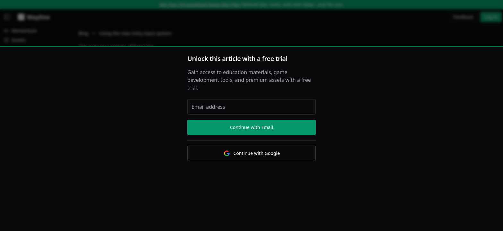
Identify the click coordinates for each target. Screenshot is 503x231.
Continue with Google (251, 153)
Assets (14, 40)
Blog (83, 33)
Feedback (463, 17)
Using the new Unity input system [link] (135, 33)
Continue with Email (251, 127)
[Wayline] (32, 17)
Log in (491, 17)
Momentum (20, 31)
